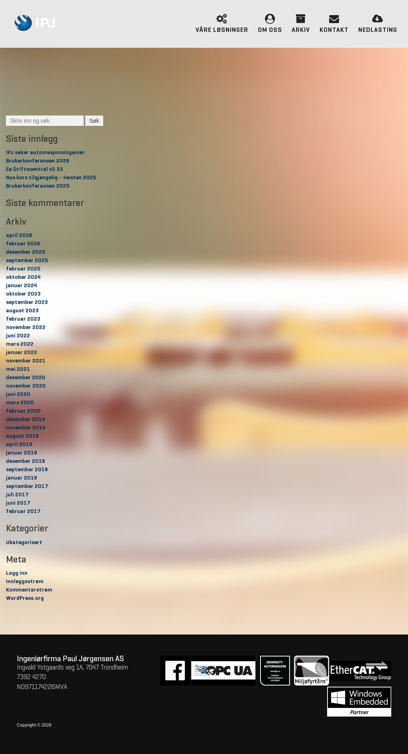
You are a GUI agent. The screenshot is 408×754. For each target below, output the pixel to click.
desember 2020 (25, 377)
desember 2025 (25, 252)
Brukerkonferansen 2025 (37, 186)
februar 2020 (23, 411)
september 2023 (27, 302)
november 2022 (25, 327)
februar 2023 (23, 319)
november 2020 (26, 386)
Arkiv (301, 22)
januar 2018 (21, 478)
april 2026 (19, 235)
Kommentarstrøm (29, 590)
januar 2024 (21, 285)
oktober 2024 (23, 277)
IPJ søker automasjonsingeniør (45, 152)
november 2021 (25, 361)
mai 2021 (18, 369)
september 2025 (27, 260)
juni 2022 (18, 336)
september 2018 (27, 469)
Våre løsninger (222, 22)
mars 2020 (20, 402)
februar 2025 (23, 269)
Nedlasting (377, 22)
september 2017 (27, 486)
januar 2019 (21, 453)
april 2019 (19, 444)
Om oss (270, 22)
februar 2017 (23, 511)
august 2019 (22, 436)
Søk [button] (94, 121)
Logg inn (16, 573)
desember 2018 (25, 461)
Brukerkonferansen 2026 (37, 161)
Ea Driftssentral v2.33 (34, 169)
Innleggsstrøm (24, 581)
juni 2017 (18, 503)
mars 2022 (19, 344)
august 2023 (22, 310)
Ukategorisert (24, 542)
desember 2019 (25, 419)
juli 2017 (17, 494)
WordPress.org (25, 598)
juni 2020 (18, 394)
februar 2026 (23, 244)
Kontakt (334, 22)
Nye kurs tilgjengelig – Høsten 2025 (51, 177)
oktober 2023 (23, 294)
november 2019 (25, 428)
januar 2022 (21, 352)
